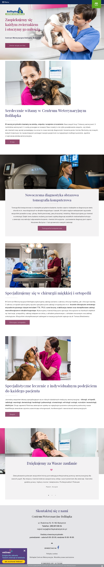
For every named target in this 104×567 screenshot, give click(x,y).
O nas (12, 142)
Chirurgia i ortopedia (17, 322)
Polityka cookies (52, 554)
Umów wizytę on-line (17, 45)
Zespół (12, 414)
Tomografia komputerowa (52, 228)
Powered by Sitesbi (52, 563)
